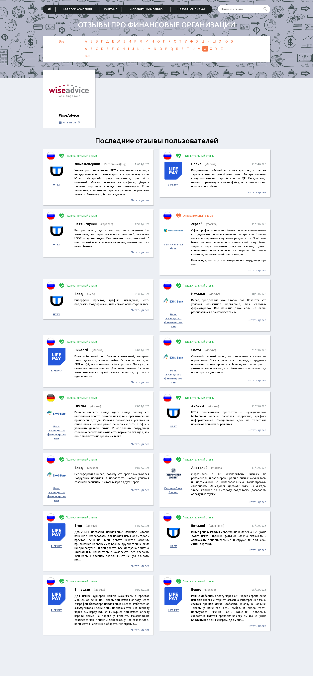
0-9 (87, 56)
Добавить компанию (146, 9)
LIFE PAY (173, 184)
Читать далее (140, 200)
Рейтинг (110, 9)
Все (61, 41)
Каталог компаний (77, 9)
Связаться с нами (191, 9)
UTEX (56, 184)
